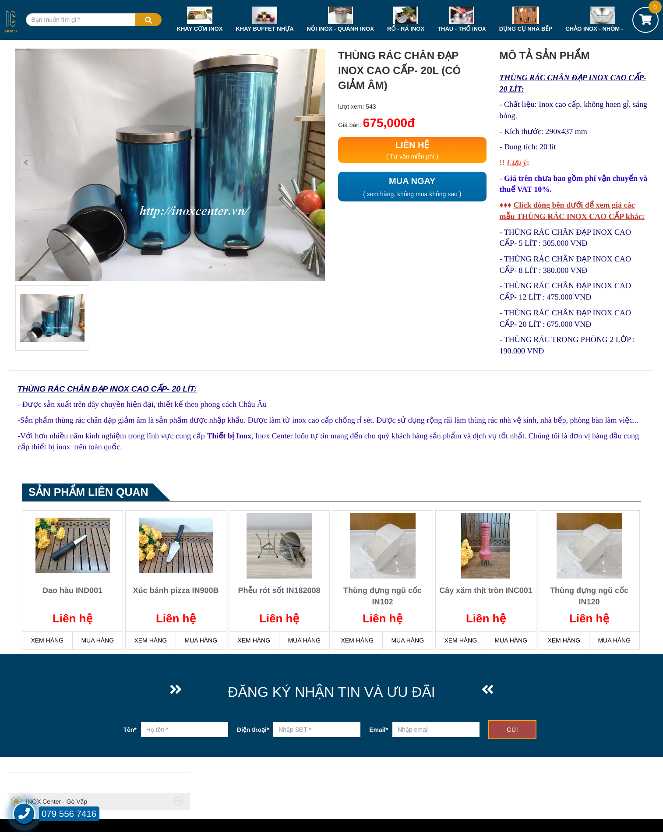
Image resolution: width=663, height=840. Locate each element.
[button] (26, 162)
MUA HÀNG (97, 640)
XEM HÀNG (47, 640)
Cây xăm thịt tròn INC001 (486, 590)
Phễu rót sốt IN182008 (279, 590)
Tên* (129, 729)
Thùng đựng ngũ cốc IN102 (382, 596)
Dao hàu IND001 (72, 590)
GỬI (512, 729)
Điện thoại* (253, 729)
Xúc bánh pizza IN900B (176, 590)
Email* (378, 729)
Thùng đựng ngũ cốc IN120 (589, 596)
